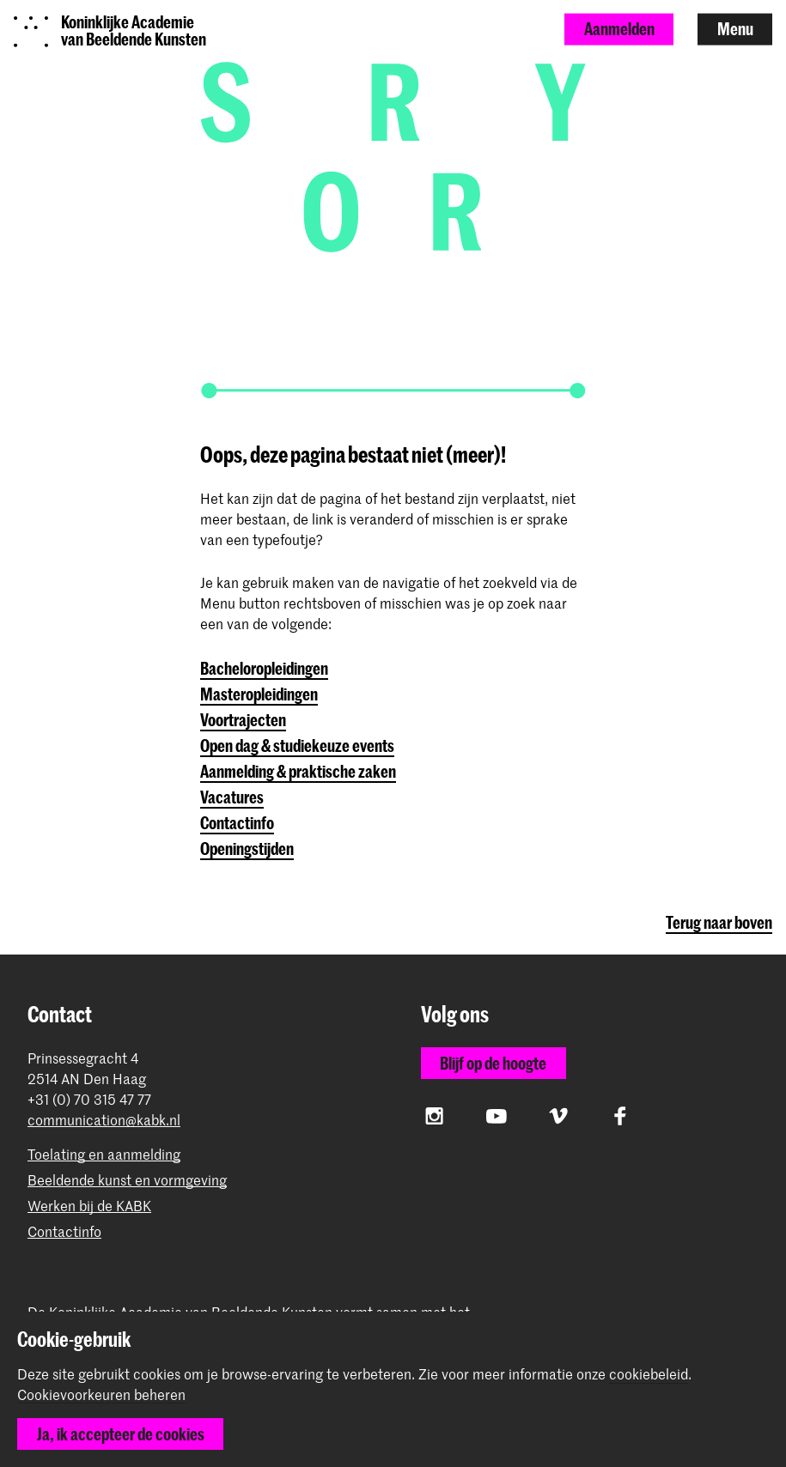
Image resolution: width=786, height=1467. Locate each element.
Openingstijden (247, 848)
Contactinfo (237, 823)
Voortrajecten (243, 720)
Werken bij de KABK (89, 1205)
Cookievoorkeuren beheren (101, 1394)
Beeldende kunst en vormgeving (127, 1180)
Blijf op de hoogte (493, 1063)
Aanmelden (619, 29)
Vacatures (232, 797)
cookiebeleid (648, 1373)
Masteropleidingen (259, 694)
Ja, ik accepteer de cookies (120, 1434)
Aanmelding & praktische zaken (298, 771)
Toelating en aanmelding (103, 1154)
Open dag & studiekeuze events (297, 745)
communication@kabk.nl (103, 1119)
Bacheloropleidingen (264, 668)
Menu (735, 29)
